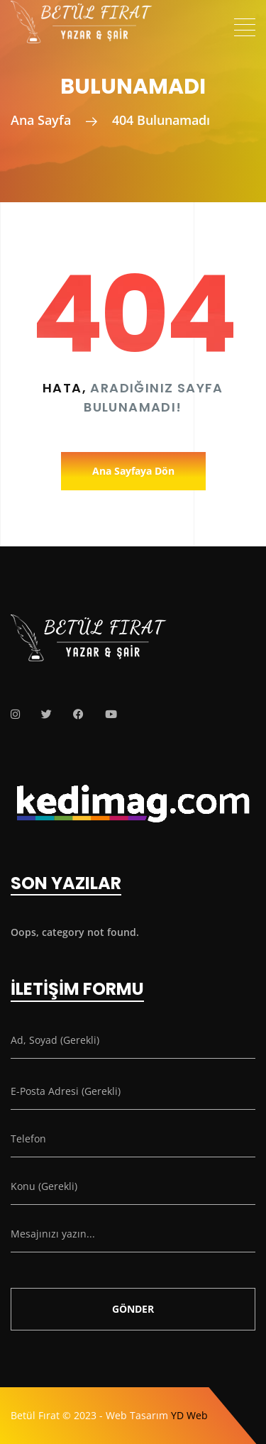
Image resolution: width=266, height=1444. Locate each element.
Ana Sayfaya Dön (133, 471)
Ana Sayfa (41, 119)
